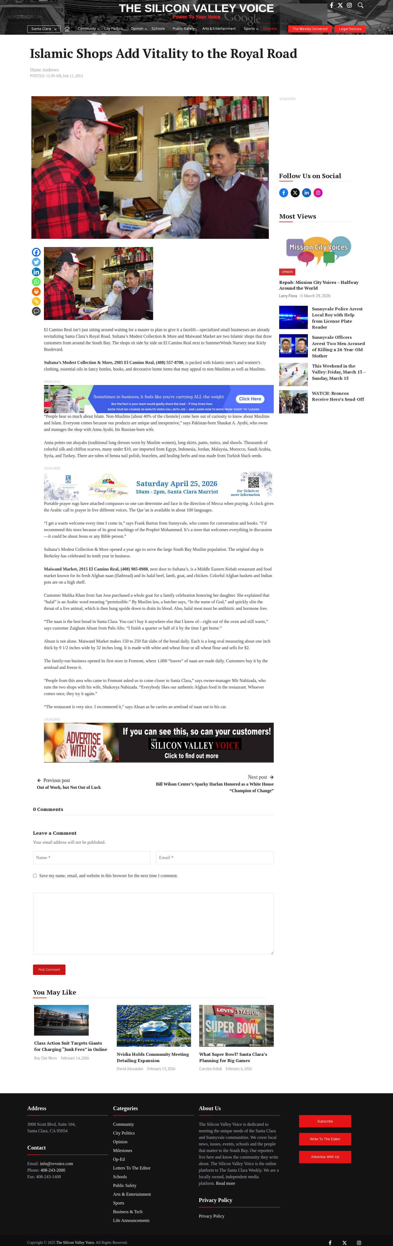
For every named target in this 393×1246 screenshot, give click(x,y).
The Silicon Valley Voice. (75, 1243)
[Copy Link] (36, 301)
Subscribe (325, 1121)
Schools (158, 29)
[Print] (36, 291)
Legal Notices (350, 29)
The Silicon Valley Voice (196, 8)
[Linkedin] (36, 272)
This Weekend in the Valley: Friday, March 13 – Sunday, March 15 (338, 372)
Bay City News (45, 1058)
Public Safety (183, 29)
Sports (251, 29)
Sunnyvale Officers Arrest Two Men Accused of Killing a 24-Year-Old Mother (338, 346)
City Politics (113, 29)
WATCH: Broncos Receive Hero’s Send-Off (338, 396)
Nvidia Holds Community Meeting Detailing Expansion (153, 1057)
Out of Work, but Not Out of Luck (69, 787)
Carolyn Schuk (210, 1068)
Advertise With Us (325, 1157)
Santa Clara (41, 29)
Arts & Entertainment (219, 29)
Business (270, 29)
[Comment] (36, 311)
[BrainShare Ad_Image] (159, 398)
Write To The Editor (325, 1139)
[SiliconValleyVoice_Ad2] (159, 742)
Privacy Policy (212, 1216)
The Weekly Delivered (310, 29)
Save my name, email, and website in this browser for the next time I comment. (108, 875)
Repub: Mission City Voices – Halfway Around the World (318, 285)
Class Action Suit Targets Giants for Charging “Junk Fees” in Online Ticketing (70, 1049)
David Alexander (130, 1068)
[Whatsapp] (36, 281)
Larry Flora (288, 296)
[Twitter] (36, 262)
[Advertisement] (320, 136)
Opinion (139, 29)
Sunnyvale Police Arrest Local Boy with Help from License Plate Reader (337, 318)
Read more (225, 1183)
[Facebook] (36, 252)
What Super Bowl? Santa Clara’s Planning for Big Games (233, 1057)
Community (89, 29)
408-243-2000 (52, 1170)
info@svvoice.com (56, 1163)
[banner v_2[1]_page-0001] (159, 485)
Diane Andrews (44, 69)
